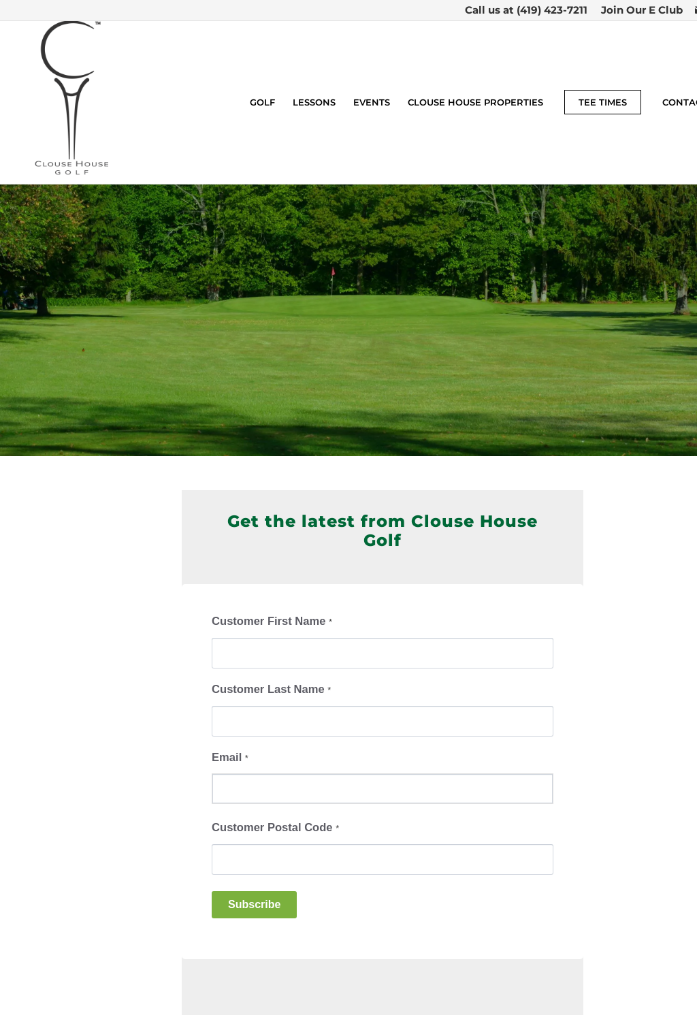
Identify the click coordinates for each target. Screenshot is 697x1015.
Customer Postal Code (275, 827)
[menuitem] (638, 10)
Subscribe (254, 904)
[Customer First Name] (382, 653)
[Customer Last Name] (382, 721)
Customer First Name (272, 621)
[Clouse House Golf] (72, 102)
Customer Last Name (271, 689)
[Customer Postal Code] (382, 859)
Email (230, 757)
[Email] (382, 788)
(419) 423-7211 (552, 9)
